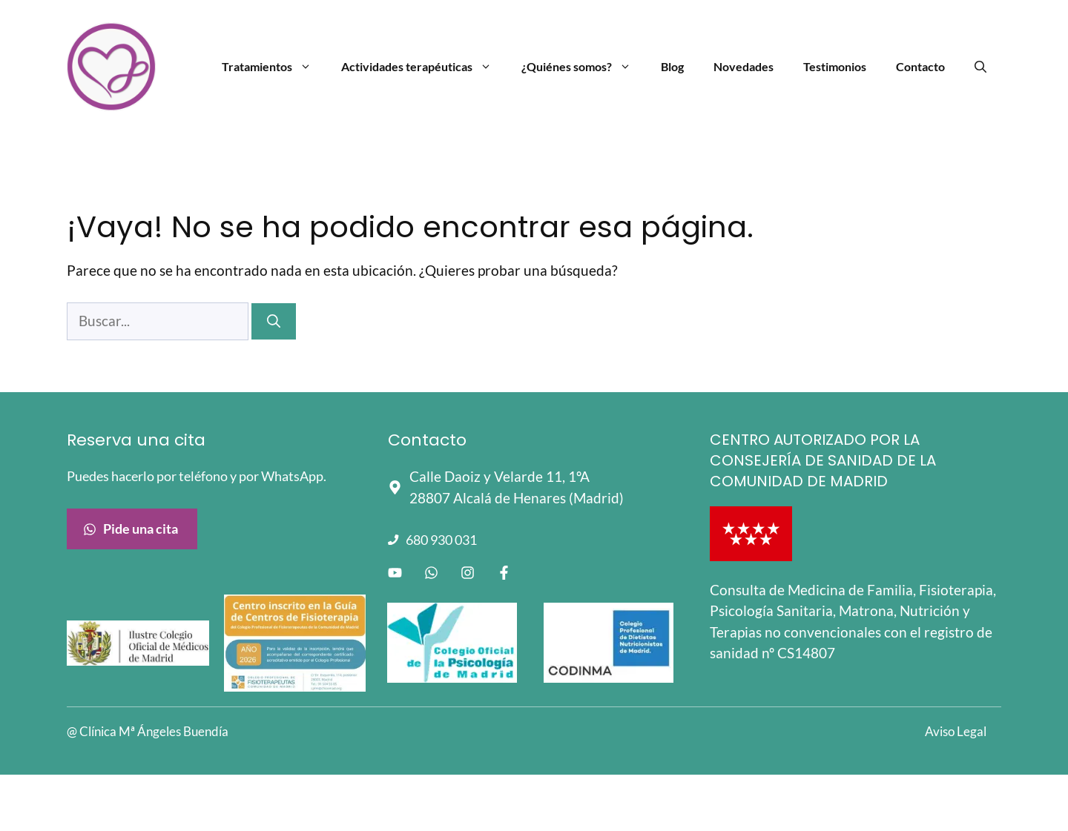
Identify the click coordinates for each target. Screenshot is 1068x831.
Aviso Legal (955, 731)
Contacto (920, 66)
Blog (672, 66)
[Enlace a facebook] (504, 572)
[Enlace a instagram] (468, 572)
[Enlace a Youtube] (395, 572)
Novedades (743, 66)
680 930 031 (441, 540)
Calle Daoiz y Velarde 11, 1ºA (499, 476)
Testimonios (834, 66)
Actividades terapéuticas (424, 66)
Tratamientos (274, 66)
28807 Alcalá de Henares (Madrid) (516, 497)
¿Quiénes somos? (583, 66)
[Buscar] (273, 321)
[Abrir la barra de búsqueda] (980, 66)
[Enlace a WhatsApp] (431, 572)
